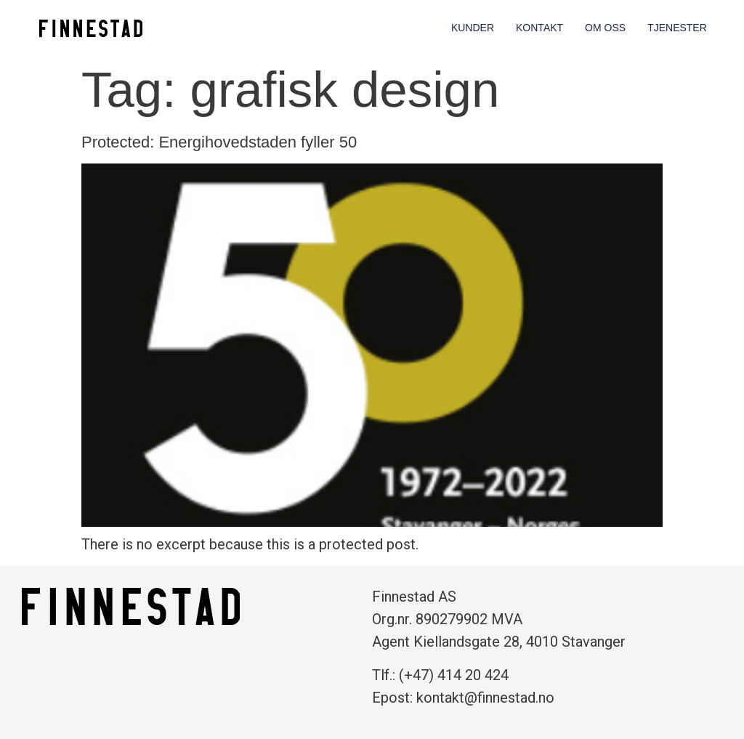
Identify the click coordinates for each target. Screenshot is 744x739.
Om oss (605, 27)
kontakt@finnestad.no (485, 697)
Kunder (472, 27)
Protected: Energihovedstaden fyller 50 (219, 142)
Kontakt (539, 27)
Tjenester (677, 27)
